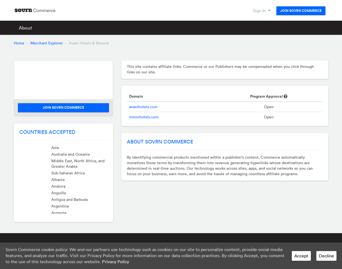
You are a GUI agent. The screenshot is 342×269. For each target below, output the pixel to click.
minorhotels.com (144, 116)
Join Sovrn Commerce (301, 10)
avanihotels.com (143, 106)
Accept (301, 256)
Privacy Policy (115, 261)
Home (19, 43)
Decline (326, 256)
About (25, 28)
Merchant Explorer (46, 43)
